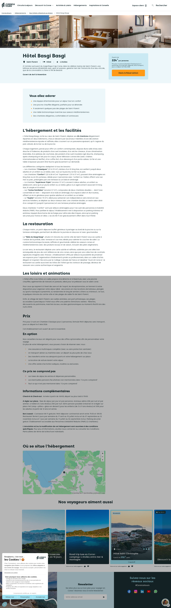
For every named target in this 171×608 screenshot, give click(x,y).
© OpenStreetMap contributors (91, 493)
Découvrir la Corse (43, 5)
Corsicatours (6, 13)
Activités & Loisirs (63, 5)
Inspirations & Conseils (99, 5)
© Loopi (102, 493)
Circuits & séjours (24, 5)
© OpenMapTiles (77, 493)
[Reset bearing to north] (102, 460)
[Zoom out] (102, 456)
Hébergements (80, 5)
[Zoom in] (102, 453)
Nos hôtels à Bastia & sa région (41, 13)
